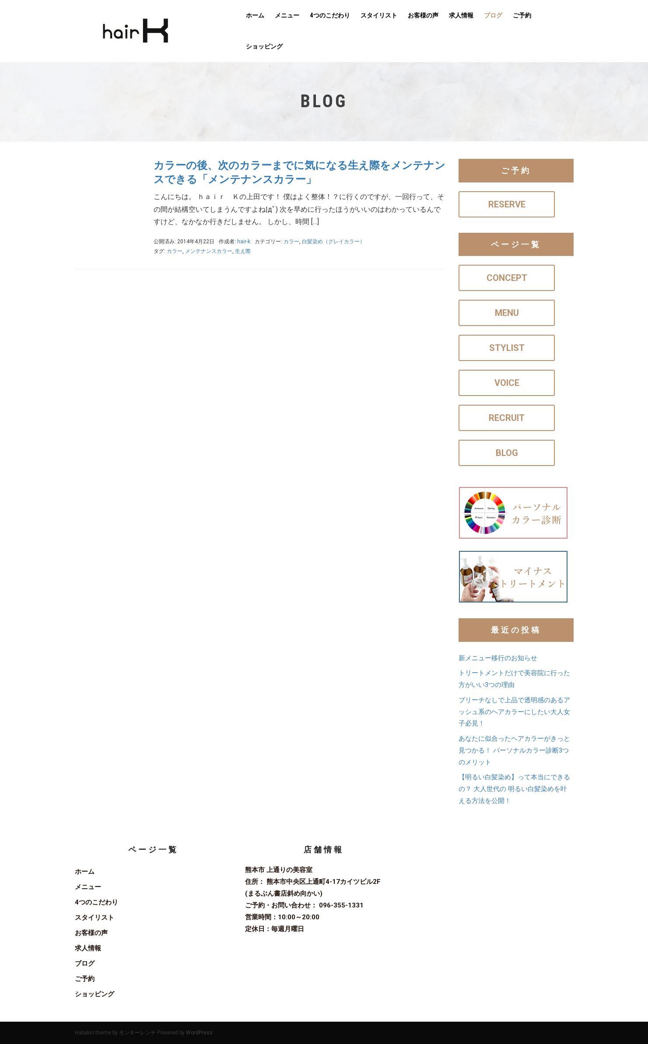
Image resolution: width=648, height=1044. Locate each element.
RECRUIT (507, 418)
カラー (291, 241)
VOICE (506, 383)
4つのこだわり (330, 15)
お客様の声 (423, 15)
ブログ (493, 15)
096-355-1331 (341, 905)
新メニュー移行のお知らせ (498, 658)
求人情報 (461, 15)
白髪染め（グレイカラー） (333, 241)
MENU (507, 313)
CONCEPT (507, 278)
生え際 (243, 251)
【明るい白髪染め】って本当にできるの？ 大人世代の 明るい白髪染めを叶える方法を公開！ (514, 789)
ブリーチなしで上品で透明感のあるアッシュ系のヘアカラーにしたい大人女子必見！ (514, 712)
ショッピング (264, 46)
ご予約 (522, 15)
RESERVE (506, 204)
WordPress (199, 1033)
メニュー (287, 15)
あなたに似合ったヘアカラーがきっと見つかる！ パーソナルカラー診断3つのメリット (514, 750)
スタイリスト (379, 15)
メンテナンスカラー (208, 251)
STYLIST (507, 348)
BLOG (507, 453)
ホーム (255, 15)
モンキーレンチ (137, 1033)
